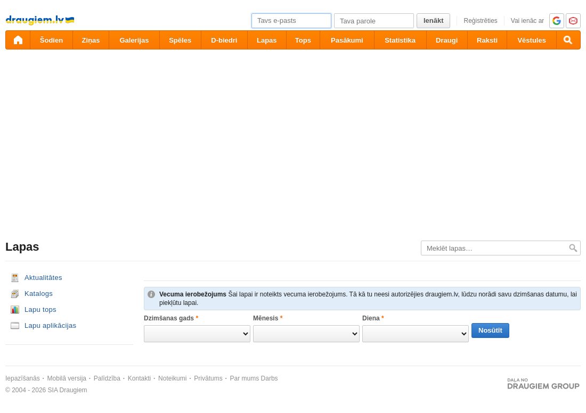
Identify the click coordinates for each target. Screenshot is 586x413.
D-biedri (224, 40)
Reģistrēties (480, 20)
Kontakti (139, 378)
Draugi (447, 40)
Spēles (180, 40)
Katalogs (39, 294)
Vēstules (531, 40)
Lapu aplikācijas (50, 325)
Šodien (51, 40)
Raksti (487, 40)
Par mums (244, 378)
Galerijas (134, 40)
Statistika (400, 40)
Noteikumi (172, 378)
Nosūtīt (490, 330)
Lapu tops (40, 309)
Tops (303, 40)
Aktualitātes (43, 278)
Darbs (269, 378)
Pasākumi (347, 40)
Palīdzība (107, 378)
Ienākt (434, 20)
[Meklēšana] (568, 39)
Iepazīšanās (22, 378)
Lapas (267, 40)
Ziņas (91, 40)
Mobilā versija (66, 378)
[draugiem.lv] (17, 39)
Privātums (208, 378)
